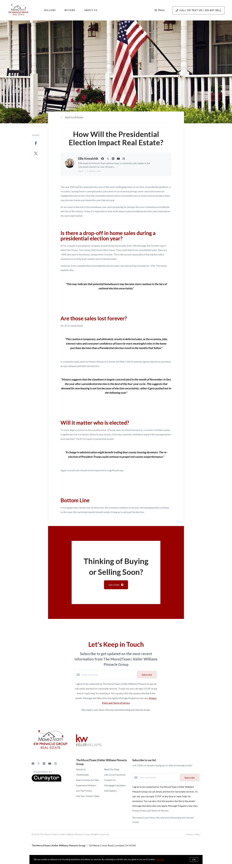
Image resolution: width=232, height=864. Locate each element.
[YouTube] (49, 763)
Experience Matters (86, 785)
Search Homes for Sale (87, 780)
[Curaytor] (46, 780)
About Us (90, 10)
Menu (159, 10)
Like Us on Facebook (114, 774)
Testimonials (82, 774)
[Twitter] (38, 763)
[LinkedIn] (44, 763)
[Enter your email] (109, 675)
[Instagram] (55, 763)
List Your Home (84, 790)
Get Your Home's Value (87, 796)
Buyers (70, 10)
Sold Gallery (110, 790)
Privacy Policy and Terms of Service (150, 810)
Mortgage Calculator (115, 785)
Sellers (50, 10)
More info (160, 859)
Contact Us (110, 780)
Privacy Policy (193, 834)
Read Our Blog (111, 769)
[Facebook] (33, 763)
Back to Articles (74, 117)
